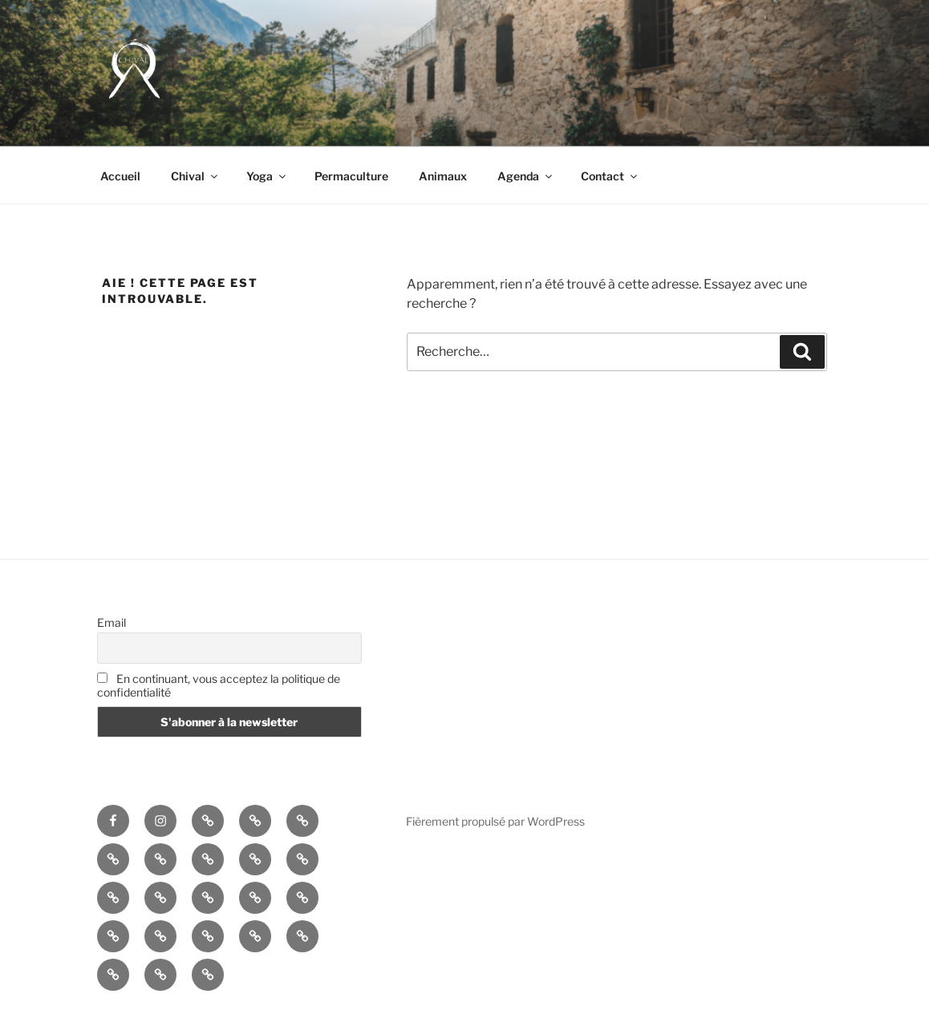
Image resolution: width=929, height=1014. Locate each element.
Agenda (525, 176)
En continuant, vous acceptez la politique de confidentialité (218, 685)
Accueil (120, 176)
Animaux (443, 176)
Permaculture (351, 176)
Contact (610, 176)
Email (111, 622)
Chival (195, 176)
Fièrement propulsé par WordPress (495, 821)
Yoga (267, 176)
